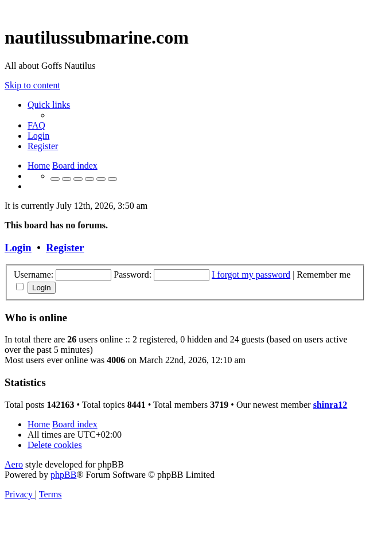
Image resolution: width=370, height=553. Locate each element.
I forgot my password (251, 274)
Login (18, 248)
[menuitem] (36, 125)
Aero (14, 464)
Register (65, 248)
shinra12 (330, 405)
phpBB (63, 475)
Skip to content (32, 85)
